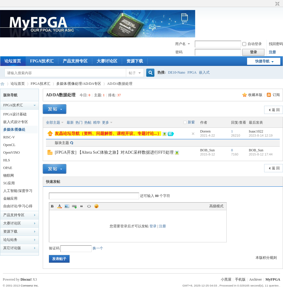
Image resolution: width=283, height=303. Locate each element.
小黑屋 (226, 279)
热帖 (87, 122)
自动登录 (252, 44)
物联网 (8, 175)
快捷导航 (262, 61)
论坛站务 (10, 240)
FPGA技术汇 (42, 61)
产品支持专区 (75, 61)
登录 (153, 226)
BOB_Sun (207, 150)
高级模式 (216, 206)
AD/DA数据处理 (60, 95)
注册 (272, 52)
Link (74, 206)
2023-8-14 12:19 (261, 135)
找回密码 (276, 44)
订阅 (276, 95)
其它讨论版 (12, 248)
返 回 (276, 110)
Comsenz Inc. (30, 285)
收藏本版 (255, 95)
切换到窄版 (276, 4)
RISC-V (9, 137)
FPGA (192, 72)
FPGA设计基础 (15, 114)
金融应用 (10, 198)
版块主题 (62, 143)
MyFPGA (272, 279)
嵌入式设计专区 (15, 122)
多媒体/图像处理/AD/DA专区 (78, 84)
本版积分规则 (266, 258)
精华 (96, 122)
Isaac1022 (256, 131)
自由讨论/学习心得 (17, 206)
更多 (105, 122)
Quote (82, 206)
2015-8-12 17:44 (261, 154)
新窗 (191, 122)
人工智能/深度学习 (17, 191)
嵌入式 (204, 72)
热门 (79, 122)
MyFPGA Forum (2, 84)
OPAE (7, 168)
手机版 (240, 279)
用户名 (180, 44)
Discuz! (26, 279)
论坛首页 (12, 61)
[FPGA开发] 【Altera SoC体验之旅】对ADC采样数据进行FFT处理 (114, 152)
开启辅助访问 (271, 4)
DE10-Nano (176, 72)
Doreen (205, 131)
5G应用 (9, 183)
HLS (6, 160)
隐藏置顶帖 (193, 133)
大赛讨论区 (107, 61)
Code (89, 206)
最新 (70, 122)
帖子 (132, 73)
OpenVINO (11, 152)
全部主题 (53, 122)
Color (59, 206)
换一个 (98, 248)
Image (67, 206)
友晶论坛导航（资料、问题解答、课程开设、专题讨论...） (108, 133)
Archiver (255, 279)
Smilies (96, 206)
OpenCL (9, 145)
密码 (178, 52)
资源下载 (134, 61)
